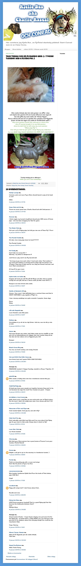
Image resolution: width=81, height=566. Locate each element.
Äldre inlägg (51, 556)
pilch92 (11, 376)
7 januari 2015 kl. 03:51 (17, 454)
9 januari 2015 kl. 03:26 (17, 549)
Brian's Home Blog (15, 347)
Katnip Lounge (13, 192)
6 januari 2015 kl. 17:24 (17, 326)
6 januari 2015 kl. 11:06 (17, 271)
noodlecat (12, 485)
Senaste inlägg (11, 556)
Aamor (11, 331)
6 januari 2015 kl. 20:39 (17, 371)
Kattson (11, 320)
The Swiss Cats (14, 228)
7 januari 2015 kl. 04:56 (17, 466)
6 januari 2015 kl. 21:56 (17, 380)
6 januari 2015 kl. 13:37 (17, 286)
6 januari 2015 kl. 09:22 (17, 245)
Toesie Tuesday (29, 185)
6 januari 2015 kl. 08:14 (17, 232)
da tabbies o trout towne (17, 397)
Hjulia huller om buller (16, 276)
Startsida (32, 556)
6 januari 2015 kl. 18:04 (17, 342)
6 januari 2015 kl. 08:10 (17, 223)
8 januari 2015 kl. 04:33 (17, 509)
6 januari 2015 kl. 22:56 (17, 403)
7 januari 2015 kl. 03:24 (17, 445)
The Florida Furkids (15, 237)
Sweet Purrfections (15, 545)
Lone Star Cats (14, 429)
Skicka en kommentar (14, 553)
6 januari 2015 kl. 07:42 (17, 211)
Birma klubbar (17, 49)
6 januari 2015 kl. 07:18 (17, 202)
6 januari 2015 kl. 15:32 (17, 305)
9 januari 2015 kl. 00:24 (17, 540)
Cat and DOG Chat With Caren (19, 357)
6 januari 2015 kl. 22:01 (17, 392)
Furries (11, 460)
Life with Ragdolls (15, 310)
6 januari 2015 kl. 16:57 (17, 315)
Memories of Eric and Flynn (18, 408)
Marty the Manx (14, 500)
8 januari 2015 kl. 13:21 (17, 527)
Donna (11, 450)
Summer (12, 217)
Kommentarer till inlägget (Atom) (27, 559)
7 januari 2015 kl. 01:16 (17, 424)
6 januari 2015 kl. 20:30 (17, 361)
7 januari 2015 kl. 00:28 (17, 413)
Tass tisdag (21, 185)
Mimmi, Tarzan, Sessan (16, 532)
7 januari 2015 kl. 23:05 (17, 495)
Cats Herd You (14, 418)
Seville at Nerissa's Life (16, 291)
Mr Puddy (12, 250)
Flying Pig (14, 185)
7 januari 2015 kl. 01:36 (17, 433)
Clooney (12, 439)
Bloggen (7, 49)
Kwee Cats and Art (15, 207)
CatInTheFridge (14, 386)
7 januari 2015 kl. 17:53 (17, 480)
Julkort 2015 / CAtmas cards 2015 (35, 49)
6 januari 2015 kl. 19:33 (17, 352)
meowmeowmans (14, 471)
